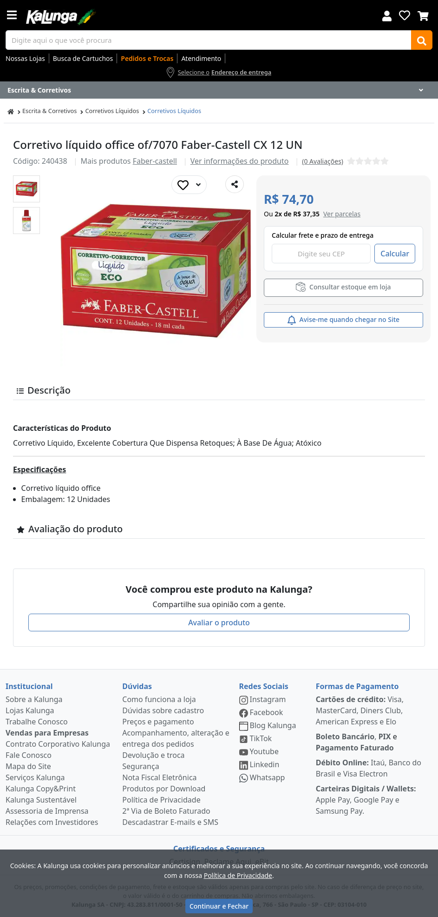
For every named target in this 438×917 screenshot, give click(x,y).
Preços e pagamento (158, 721)
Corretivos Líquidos (112, 111)
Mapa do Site (28, 766)
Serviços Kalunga (35, 777)
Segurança (140, 766)
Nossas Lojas (25, 58)
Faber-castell (155, 161)
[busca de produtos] (209, 40)
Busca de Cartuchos (83, 58)
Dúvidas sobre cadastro (163, 710)
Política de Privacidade (161, 800)
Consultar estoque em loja (343, 287)
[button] (26, 188)
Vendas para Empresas (47, 733)
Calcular (394, 253)
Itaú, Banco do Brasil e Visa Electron (368, 768)
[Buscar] (421, 40)
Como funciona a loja (159, 699)
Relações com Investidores (52, 822)
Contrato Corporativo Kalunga (58, 744)
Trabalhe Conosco (37, 721)
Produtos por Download (163, 788)
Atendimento (201, 58)
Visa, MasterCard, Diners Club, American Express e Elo (360, 710)
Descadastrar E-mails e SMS (170, 822)
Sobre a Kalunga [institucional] (34, 699)
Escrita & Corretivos (49, 111)
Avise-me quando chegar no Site (343, 320)
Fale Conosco (29, 755)
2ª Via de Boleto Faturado (166, 811)
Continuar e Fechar (219, 906)
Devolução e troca (153, 755)
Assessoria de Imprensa (47, 811)
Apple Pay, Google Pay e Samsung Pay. (366, 799)
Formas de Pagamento (357, 686)
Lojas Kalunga (30, 710)
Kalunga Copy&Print (41, 788)
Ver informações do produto (239, 161)
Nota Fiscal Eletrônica (159, 777)
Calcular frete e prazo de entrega (322, 235)
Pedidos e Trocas (147, 58)
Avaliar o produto (219, 622)
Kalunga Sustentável (41, 800)
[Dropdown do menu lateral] (219, 90)
